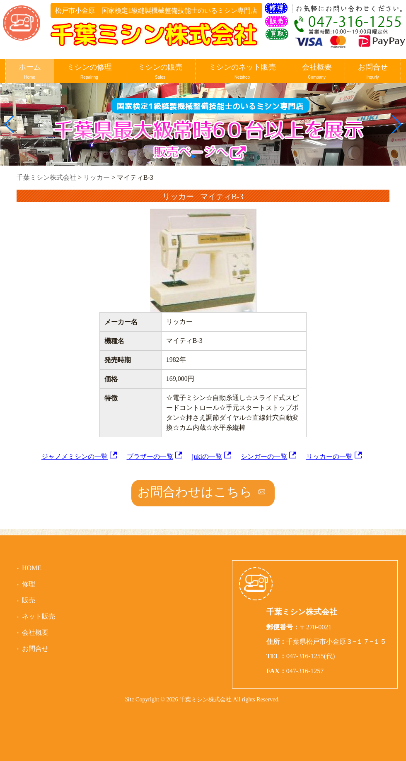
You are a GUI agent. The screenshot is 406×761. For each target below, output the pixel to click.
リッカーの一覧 (329, 456)
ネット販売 (38, 616)
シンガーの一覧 (264, 456)
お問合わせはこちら (195, 492)
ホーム (30, 72)
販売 (28, 600)
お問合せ (373, 72)
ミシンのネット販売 (242, 72)
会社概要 (317, 72)
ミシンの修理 (89, 72)
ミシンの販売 (160, 72)
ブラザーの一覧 (150, 456)
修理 (28, 584)
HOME (31, 567)
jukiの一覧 (207, 456)
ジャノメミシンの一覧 (74, 456)
